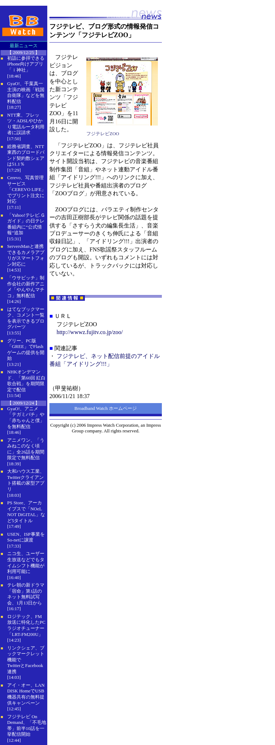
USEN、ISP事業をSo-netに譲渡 (26, 537)
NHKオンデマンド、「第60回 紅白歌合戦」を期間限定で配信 (26, 380)
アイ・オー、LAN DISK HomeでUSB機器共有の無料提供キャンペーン (26, 694)
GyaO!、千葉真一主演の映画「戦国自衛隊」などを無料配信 (25, 92)
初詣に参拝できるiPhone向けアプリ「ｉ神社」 (25, 64)
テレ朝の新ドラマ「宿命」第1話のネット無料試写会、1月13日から (25, 594)
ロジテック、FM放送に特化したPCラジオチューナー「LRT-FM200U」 (26, 625)
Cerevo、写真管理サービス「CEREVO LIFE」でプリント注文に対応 (26, 189)
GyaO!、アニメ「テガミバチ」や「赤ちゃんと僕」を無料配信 (25, 417)
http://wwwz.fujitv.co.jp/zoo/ (90, 332)
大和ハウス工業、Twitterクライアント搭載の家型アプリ (25, 480)
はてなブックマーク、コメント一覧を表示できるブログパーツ (25, 318)
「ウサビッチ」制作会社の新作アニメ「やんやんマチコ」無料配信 (25, 286)
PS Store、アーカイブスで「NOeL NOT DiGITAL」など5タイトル (26, 511)
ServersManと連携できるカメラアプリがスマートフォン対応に (25, 255)
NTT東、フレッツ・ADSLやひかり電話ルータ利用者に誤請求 (25, 124)
